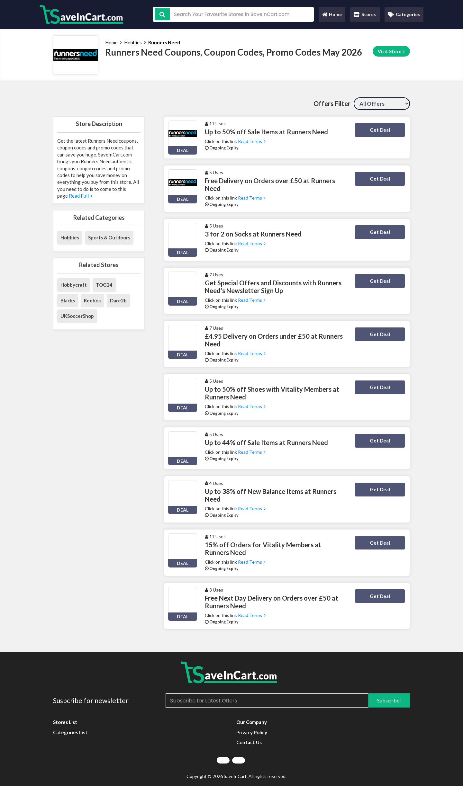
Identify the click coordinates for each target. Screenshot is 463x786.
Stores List (65, 722)
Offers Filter (331, 103)
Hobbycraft (73, 285)
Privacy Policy (251, 732)
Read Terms (252, 141)
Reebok (92, 300)
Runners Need (164, 42)
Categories (404, 14)
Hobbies (133, 42)
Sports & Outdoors (109, 237)
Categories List (70, 732)
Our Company (251, 722)
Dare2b (118, 300)
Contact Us (249, 742)
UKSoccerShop (77, 316)
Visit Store (391, 51)
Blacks (67, 300)
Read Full (80, 196)
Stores (365, 14)
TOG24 (104, 285)
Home (332, 16)
